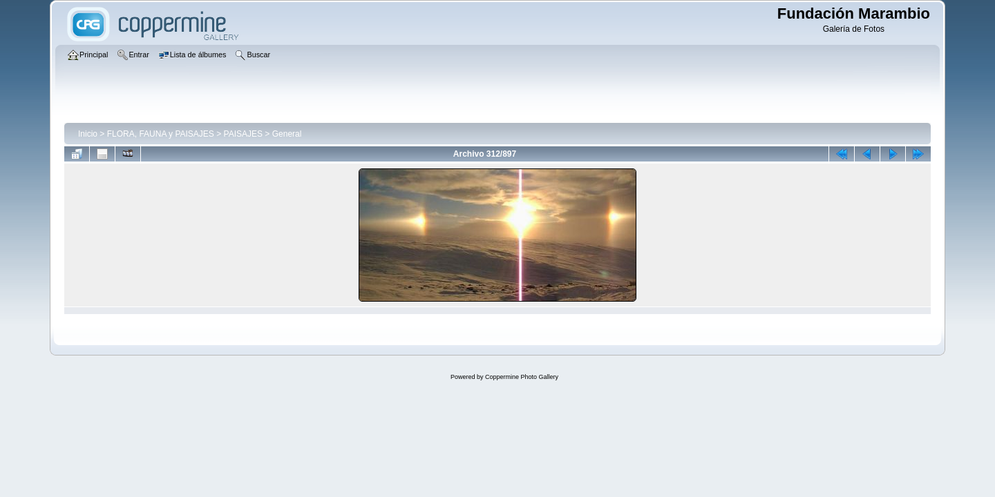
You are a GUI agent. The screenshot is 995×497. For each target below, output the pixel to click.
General (287, 134)
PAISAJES (243, 134)
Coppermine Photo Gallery (521, 376)
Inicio (87, 134)
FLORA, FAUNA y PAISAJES (160, 134)
